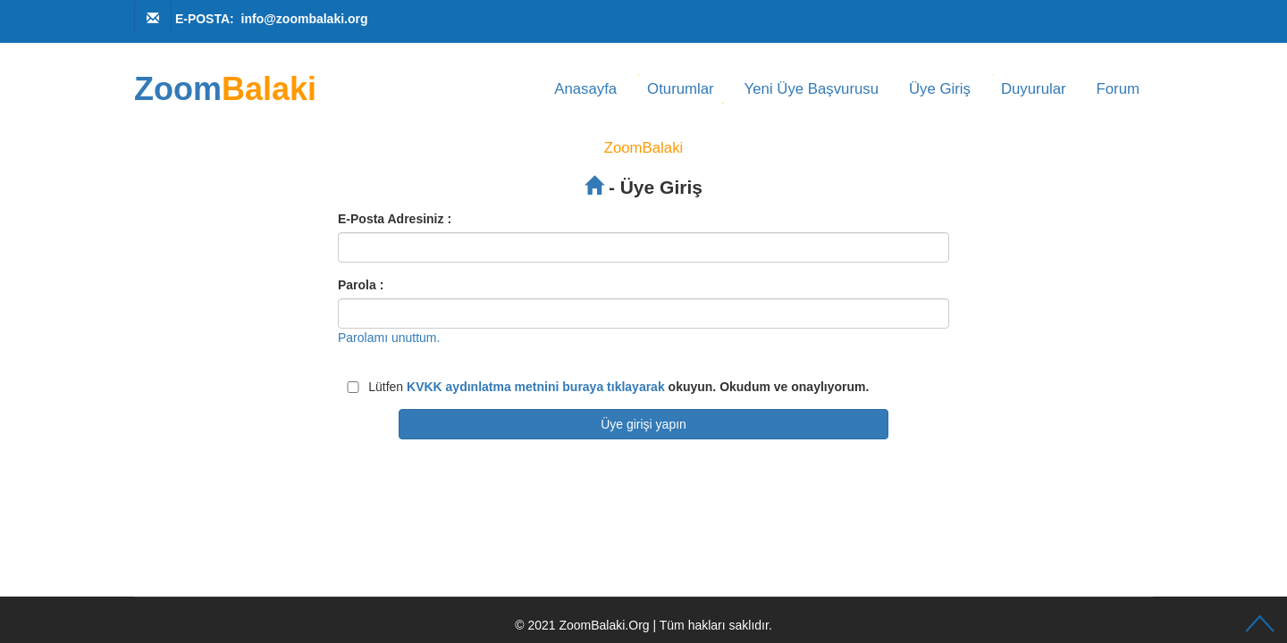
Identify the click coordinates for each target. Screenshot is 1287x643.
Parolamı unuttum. (389, 337)
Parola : (360, 285)
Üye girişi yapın (643, 424)
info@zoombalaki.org (304, 19)
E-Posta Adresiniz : (394, 219)
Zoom (225, 89)
